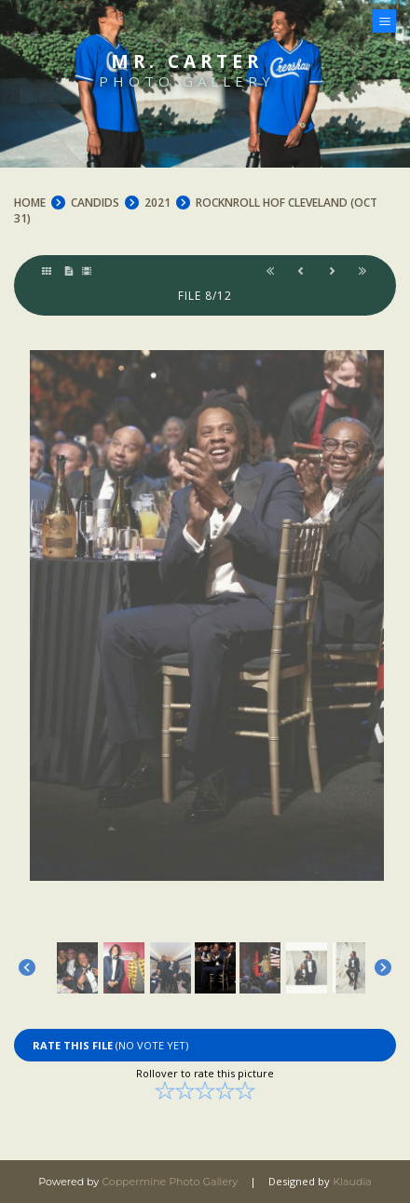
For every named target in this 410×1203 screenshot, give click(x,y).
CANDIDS (95, 202)
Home (30, 202)
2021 (157, 202)
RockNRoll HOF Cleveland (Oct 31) (195, 210)
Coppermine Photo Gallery (170, 1181)
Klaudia (352, 1181)
